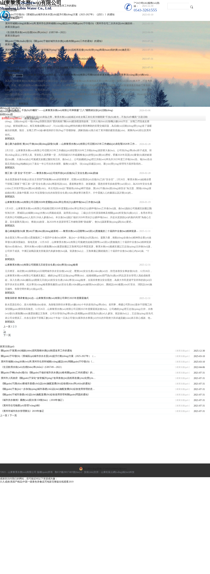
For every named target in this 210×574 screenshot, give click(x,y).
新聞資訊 (10, 167)
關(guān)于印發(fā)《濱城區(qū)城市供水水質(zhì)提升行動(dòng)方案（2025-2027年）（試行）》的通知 (49, 356)
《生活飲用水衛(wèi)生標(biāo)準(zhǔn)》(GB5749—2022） (32, 367)
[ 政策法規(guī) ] (182, 350)
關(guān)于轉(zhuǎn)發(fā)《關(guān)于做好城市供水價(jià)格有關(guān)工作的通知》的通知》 (49, 372)
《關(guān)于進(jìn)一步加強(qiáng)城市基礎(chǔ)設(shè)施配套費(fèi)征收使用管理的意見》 (49, 389)
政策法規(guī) (12, 9)
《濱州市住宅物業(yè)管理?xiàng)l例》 (21, 405)
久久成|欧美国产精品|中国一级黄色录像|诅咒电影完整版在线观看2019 (36, 481)
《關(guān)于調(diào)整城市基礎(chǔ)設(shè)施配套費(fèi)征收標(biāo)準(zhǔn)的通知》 (46, 383)
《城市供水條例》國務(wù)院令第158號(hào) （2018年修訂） (33, 400)
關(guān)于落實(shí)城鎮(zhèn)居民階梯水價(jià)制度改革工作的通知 (36, 350)
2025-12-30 (199, 350)
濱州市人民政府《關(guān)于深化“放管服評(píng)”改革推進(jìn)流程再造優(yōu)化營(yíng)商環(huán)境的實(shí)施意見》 (49, 378)
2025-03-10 (199, 356)
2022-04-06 (199, 367)
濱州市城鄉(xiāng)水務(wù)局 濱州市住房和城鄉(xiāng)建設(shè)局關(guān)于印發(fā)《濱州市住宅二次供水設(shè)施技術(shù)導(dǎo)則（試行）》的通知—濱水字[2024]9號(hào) (49, 361)
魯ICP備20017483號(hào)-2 (68, 472)
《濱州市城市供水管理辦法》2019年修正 (22, 411)
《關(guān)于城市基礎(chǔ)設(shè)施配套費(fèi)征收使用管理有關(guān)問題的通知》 (45, 394)
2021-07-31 (199, 372)
